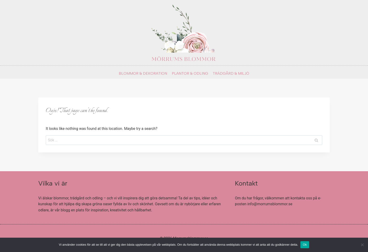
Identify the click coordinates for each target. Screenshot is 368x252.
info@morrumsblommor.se (269, 204)
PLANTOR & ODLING (190, 73)
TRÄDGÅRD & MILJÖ (231, 73)
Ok (305, 244)
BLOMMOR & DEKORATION (143, 73)
